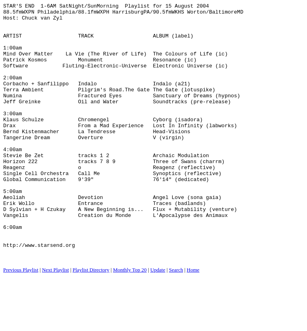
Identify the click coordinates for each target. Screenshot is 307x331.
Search (176, 321)
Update (157, 321)
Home (193, 321)
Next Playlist (55, 321)
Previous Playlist (20, 321)
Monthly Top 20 (130, 321)
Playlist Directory (91, 321)
